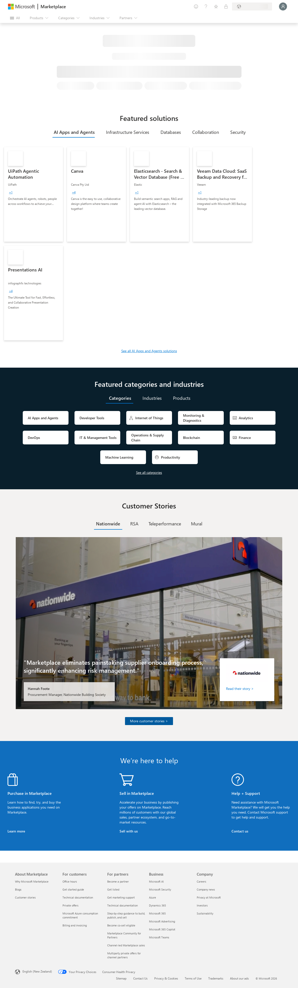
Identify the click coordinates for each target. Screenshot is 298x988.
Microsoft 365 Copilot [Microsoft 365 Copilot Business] (162, 929)
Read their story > (240, 688)
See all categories (149, 472)
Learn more (16, 831)
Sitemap (121, 978)
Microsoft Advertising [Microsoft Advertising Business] (162, 921)
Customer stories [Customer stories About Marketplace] (25, 897)
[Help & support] (206, 6)
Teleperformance (164, 524)
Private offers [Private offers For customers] (70, 905)
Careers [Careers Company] (201, 881)
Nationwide (108, 524)
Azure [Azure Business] (152, 897)
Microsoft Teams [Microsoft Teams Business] (159, 937)
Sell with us (129, 831)
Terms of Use (193, 978)
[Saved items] (216, 6)
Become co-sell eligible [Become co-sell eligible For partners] (121, 925)
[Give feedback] (196, 6)
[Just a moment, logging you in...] (283, 6)
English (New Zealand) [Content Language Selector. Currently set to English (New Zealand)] (37, 971)
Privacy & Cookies (166, 978)
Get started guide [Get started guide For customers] (73, 889)
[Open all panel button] (15, 18)
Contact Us (140, 978)
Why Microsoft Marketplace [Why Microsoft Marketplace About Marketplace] (31, 881)
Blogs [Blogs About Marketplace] (18, 889)
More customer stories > (149, 721)
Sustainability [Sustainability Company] (205, 913)
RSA (134, 524)
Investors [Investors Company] (202, 905)
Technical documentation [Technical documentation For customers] (77, 897)
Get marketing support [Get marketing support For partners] (121, 897)
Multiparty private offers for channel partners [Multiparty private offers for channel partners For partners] (124, 955)
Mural (196, 524)
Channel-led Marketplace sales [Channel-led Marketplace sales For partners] (126, 945)
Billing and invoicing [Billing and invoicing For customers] (74, 925)
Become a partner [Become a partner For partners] (118, 881)
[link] (33, 194)
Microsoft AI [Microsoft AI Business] (156, 881)
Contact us (240, 831)
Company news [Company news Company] (206, 889)
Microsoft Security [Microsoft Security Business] (160, 889)
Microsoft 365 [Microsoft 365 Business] (157, 913)
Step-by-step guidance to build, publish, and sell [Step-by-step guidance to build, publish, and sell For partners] (126, 915)
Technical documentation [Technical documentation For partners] (122, 905)
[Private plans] (226, 6)
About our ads (239, 978)
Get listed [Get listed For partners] (113, 889)
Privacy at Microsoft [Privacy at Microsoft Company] (209, 897)
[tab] (73, 132)
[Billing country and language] (252, 6)
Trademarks (215, 978)
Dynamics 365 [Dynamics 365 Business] (157, 905)
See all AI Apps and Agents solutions (149, 350)
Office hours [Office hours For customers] (69, 881)
